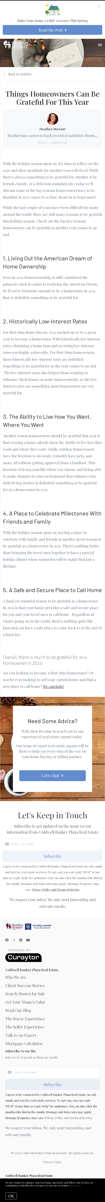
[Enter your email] (56, 844)
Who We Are (15, 977)
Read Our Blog (18, 1010)
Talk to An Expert (20, 1035)
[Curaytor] (23, 961)
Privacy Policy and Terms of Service (55, 889)
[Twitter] (14, 940)
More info (75, 1185)
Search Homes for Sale (25, 993)
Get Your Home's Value (25, 1002)
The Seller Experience (24, 1027)
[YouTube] (28, 940)
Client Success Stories (25, 985)
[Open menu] (100, 45)
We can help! (53, 686)
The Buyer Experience (25, 1018)
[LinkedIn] (20, 940)
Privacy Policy (52, 1162)
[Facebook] (7, 940)
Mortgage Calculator (24, 1043)
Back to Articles (19, 74)
